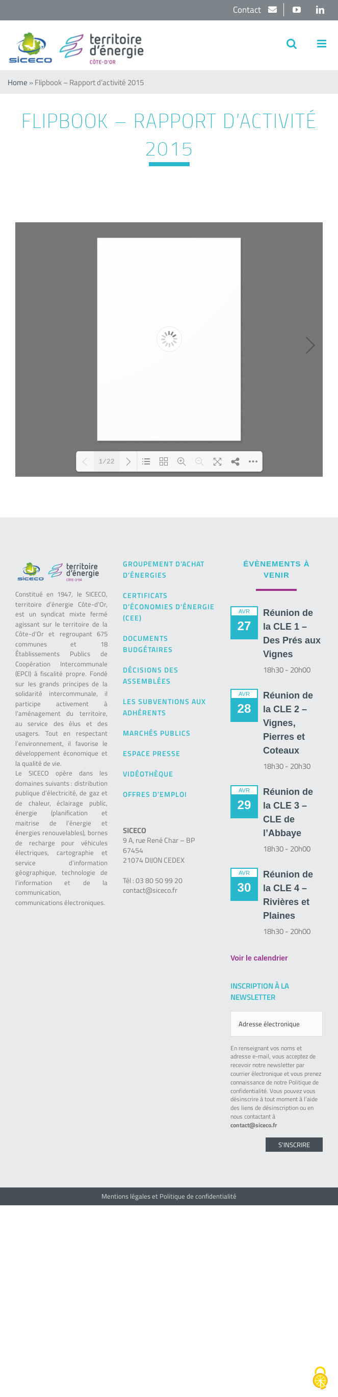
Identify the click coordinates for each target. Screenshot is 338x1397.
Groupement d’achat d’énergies (163, 569)
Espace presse (151, 753)
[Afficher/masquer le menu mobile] (322, 43)
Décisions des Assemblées (150, 675)
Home (18, 82)
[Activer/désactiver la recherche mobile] (292, 43)
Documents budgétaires (148, 644)
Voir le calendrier (259, 958)
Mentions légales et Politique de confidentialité (169, 1196)
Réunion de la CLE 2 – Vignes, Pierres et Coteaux (288, 723)
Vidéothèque (148, 773)
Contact (248, 9)
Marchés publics (157, 733)
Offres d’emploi (155, 794)
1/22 (106, 462)
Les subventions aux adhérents (164, 707)
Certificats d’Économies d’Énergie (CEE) (169, 606)
